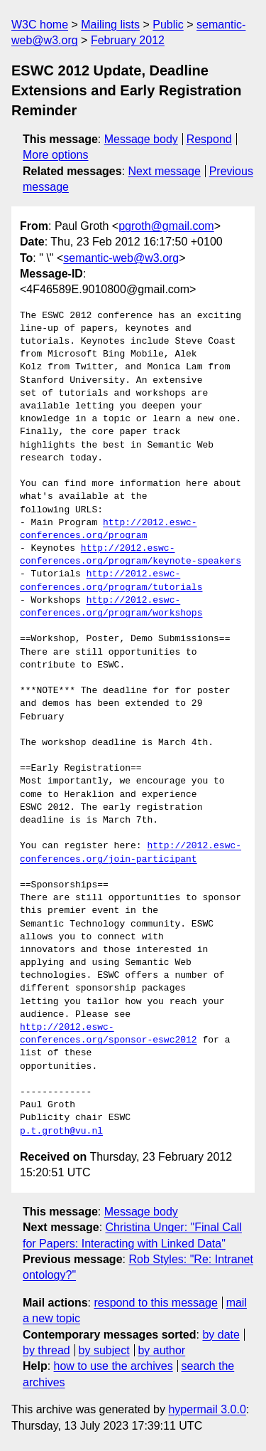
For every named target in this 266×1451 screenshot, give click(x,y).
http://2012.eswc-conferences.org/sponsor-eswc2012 (108, 1034)
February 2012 (128, 40)
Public (168, 25)
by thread (46, 1350)
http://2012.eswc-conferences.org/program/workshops (111, 607)
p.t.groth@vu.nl (61, 1131)
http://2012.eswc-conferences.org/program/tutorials (111, 580)
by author (161, 1350)
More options (56, 155)
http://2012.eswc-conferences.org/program (108, 529)
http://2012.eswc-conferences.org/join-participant (130, 852)
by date (220, 1335)
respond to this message (155, 1303)
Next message (164, 171)
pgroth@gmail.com (166, 226)
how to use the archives (113, 1366)
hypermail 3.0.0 (206, 1409)
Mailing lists (110, 25)
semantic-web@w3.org (121, 258)
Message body (141, 139)
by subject (104, 1350)
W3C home (39, 25)
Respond (209, 139)
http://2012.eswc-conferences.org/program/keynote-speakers (130, 555)
